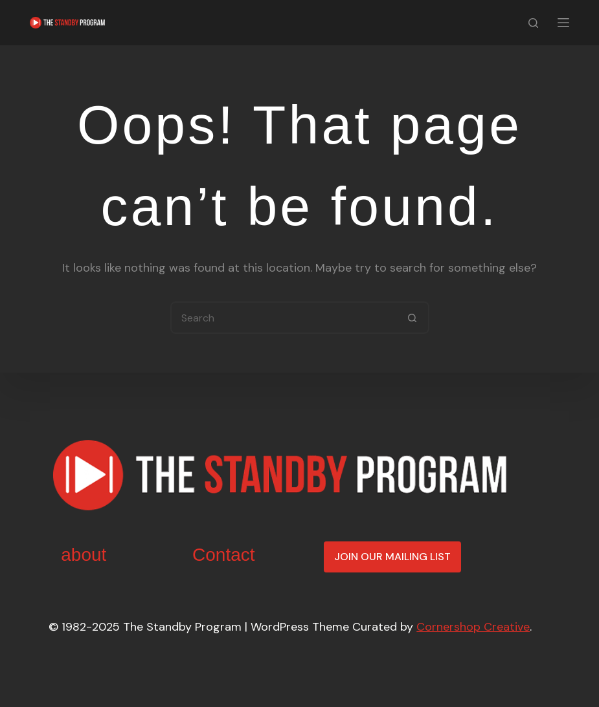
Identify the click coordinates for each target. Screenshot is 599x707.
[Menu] (563, 22)
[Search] (533, 23)
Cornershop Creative (473, 627)
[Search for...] (283, 317)
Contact (223, 555)
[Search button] (413, 317)
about (83, 555)
